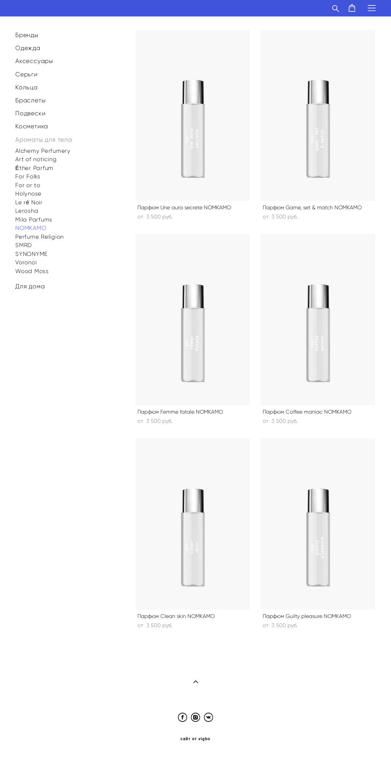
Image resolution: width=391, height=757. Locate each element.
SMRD (23, 245)
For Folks (27, 176)
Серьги (26, 74)
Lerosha (26, 210)
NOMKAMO (30, 228)
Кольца (26, 87)
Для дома (30, 286)
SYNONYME (31, 254)
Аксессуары (34, 61)
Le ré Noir (29, 202)
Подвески (30, 113)
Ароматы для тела (43, 139)
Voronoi (26, 262)
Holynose (28, 193)
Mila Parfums (33, 219)
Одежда (27, 48)
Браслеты (30, 100)
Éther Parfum (34, 168)
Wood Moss (32, 271)
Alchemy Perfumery (43, 150)
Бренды (27, 35)
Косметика (31, 126)
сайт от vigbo (195, 739)
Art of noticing (36, 159)
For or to (27, 185)
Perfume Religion (39, 236)
